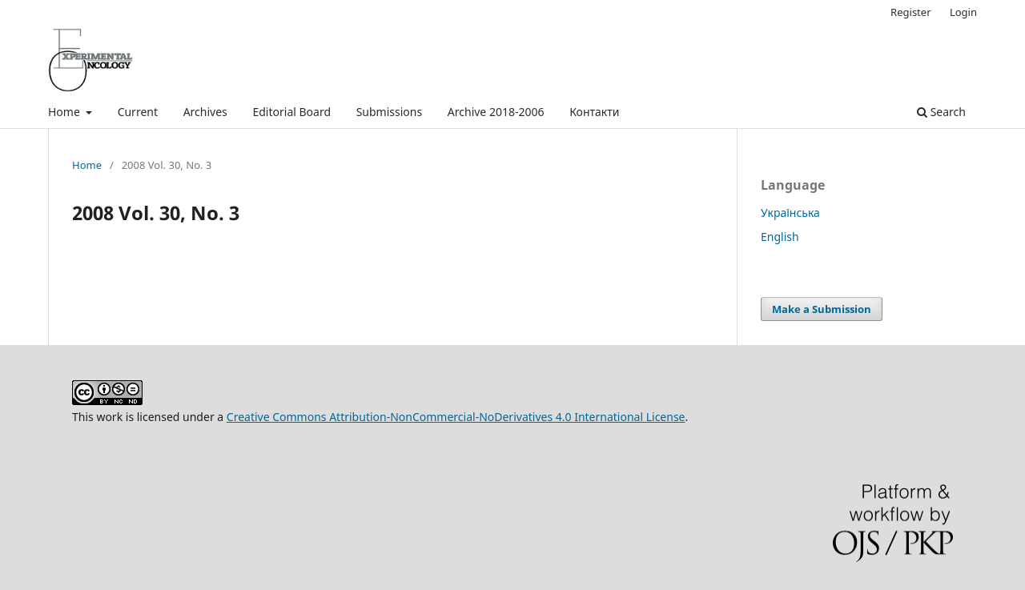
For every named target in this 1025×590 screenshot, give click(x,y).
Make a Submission (821, 309)
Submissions (389, 111)
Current (138, 111)
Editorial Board (291, 111)
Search (941, 111)
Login (963, 12)
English (780, 236)
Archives (205, 111)
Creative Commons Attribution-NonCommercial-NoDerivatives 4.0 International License (456, 416)
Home (65, 111)
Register (910, 12)
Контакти (594, 111)
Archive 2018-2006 (496, 111)
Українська (790, 212)
